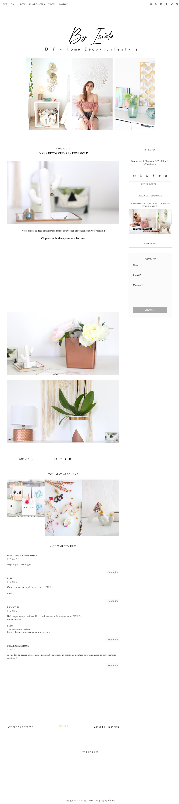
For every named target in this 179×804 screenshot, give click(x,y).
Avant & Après (37, 4)
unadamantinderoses (22, 555)
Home (4, 4)
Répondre (113, 572)
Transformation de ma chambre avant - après (150, 205)
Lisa (10, 578)
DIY (12, 4)
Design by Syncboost (105, 800)
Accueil (64, 726)
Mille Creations (18, 646)
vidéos (52, 4)
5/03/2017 (13, 559)
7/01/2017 (13, 649)
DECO (23, 4)
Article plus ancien (106, 727)
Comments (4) (26, 459)
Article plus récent (20, 727)
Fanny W (13, 607)
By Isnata (88, 800)
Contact (63, 4)
